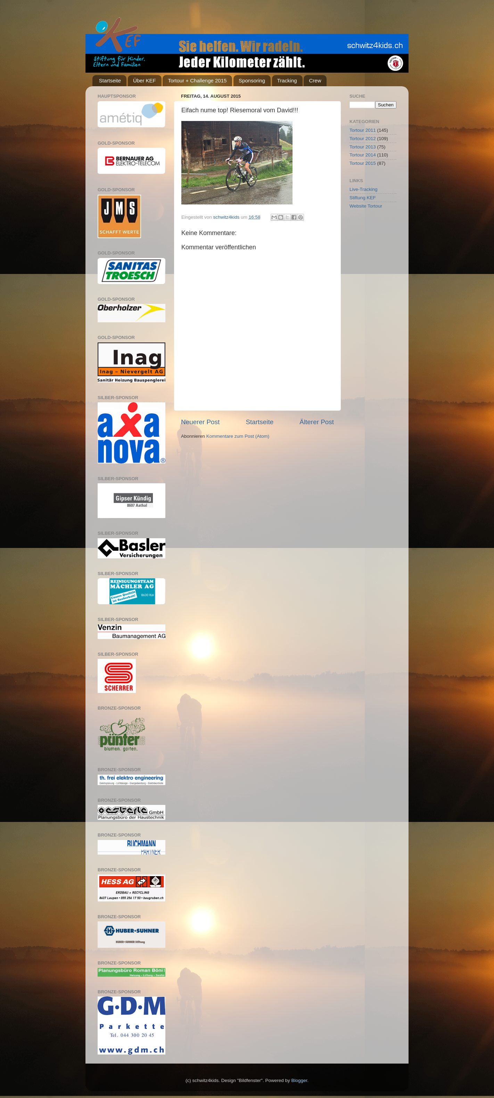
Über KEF (144, 80)
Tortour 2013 (362, 147)
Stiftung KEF (362, 197)
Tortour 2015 (362, 163)
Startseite (110, 80)
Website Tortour (365, 206)
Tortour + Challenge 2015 (197, 80)
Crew (315, 80)
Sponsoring (252, 80)
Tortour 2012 (362, 138)
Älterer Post (316, 422)
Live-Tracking (363, 189)
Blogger (299, 1080)
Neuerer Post (200, 422)
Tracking (287, 80)
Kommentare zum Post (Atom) (238, 436)
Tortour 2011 (362, 130)
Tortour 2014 (362, 155)
